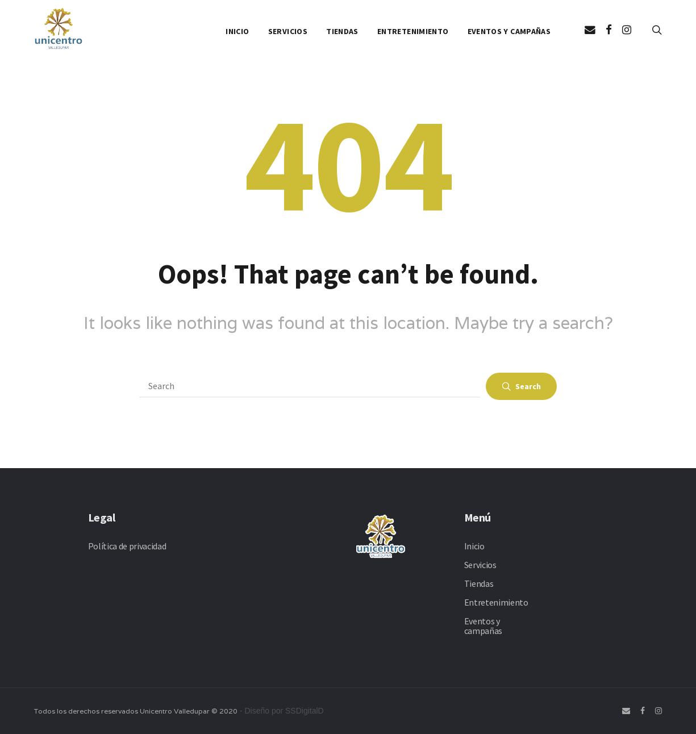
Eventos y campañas (509, 31)
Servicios (287, 31)
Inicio (237, 31)
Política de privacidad (127, 546)
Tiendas (342, 31)
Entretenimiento (412, 31)
